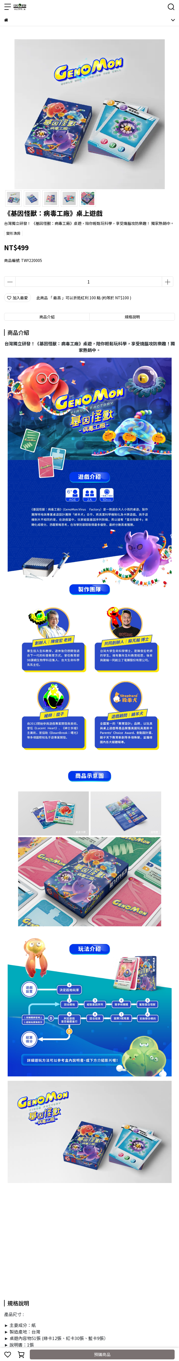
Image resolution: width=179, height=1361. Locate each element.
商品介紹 (47, 316)
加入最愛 (17, 297)
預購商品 (102, 1354)
